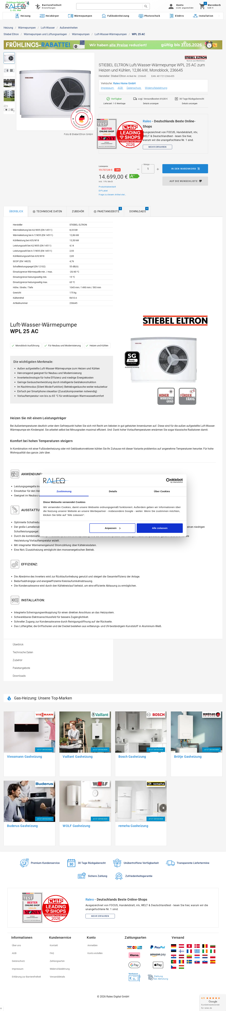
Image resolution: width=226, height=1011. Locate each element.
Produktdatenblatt (107, 187)
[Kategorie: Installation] (203, 15)
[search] (109, 6)
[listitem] (28, 945)
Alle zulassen (159, 528)
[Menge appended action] (158, 169)
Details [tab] (113, 491)
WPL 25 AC (138, 34)
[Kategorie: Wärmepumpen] (80, 15)
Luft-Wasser (48, 27)
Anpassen (112, 528)
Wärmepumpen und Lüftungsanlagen (45, 34)
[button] (180, 6)
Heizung (8, 27)
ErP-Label (103, 191)
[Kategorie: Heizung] (22, 15)
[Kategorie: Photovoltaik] (149, 15)
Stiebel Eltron (11, 34)
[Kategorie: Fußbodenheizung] (115, 15)
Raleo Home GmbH (124, 83)
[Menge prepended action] (138, 169)
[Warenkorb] (209, 6)
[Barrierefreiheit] (48, 6)
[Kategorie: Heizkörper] (49, 15)
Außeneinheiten (69, 27)
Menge (146, 164)
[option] (58, 644)
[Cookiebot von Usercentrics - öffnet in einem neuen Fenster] (168, 480)
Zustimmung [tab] (64, 491)
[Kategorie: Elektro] (176, 15)
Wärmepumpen (27, 27)
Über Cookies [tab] (162, 491)
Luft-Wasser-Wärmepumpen (111, 34)
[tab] (16, 211)
